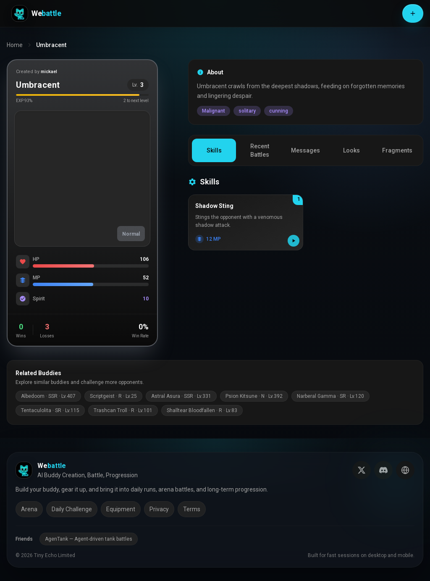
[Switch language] (405, 470)
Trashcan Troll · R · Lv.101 (123, 410)
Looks (351, 150)
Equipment (120, 509)
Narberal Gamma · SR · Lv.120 (330, 396)
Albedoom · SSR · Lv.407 (48, 396)
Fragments (397, 150)
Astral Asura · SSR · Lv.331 (181, 396)
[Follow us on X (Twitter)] (361, 470)
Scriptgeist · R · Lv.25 (113, 396)
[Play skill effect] (293, 241)
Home (15, 45)
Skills (214, 150)
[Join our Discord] (383, 470)
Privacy (159, 509)
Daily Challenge (72, 509)
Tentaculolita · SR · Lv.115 (50, 410)
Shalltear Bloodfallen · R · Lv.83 (202, 410)
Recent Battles (259, 150)
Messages (305, 150)
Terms (191, 509)
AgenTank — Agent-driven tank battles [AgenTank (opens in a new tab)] (88, 539)
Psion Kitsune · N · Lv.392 (254, 396)
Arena (29, 509)
